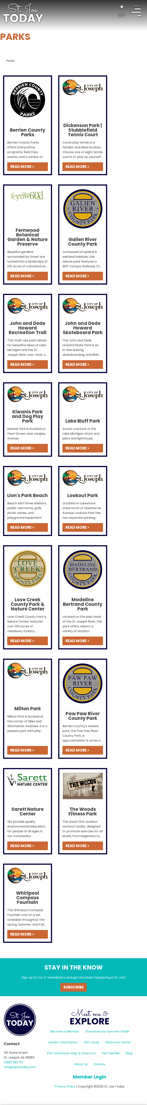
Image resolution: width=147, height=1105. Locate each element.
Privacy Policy (65, 1086)
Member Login (89, 1077)
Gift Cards (91, 1042)
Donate (99, 1064)
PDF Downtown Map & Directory (71, 1053)
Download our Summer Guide (107, 1031)
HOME (23, 12)
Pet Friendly (111, 1053)
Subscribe (73, 987)
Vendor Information (63, 1042)
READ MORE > (22, 166)
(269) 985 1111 (13, 1062)
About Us (81, 1064)
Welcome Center (118, 1042)
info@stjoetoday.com (20, 1067)
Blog (129, 1053)
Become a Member (64, 1031)
